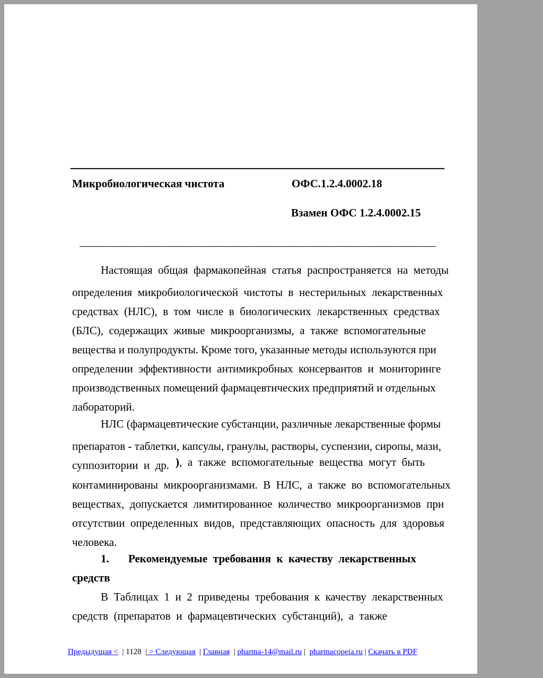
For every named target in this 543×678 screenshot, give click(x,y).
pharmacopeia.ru (335, 651)
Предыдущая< (93, 651)
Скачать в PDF (392, 651)
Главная (216, 651)
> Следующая (171, 651)
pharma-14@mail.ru (269, 651)
